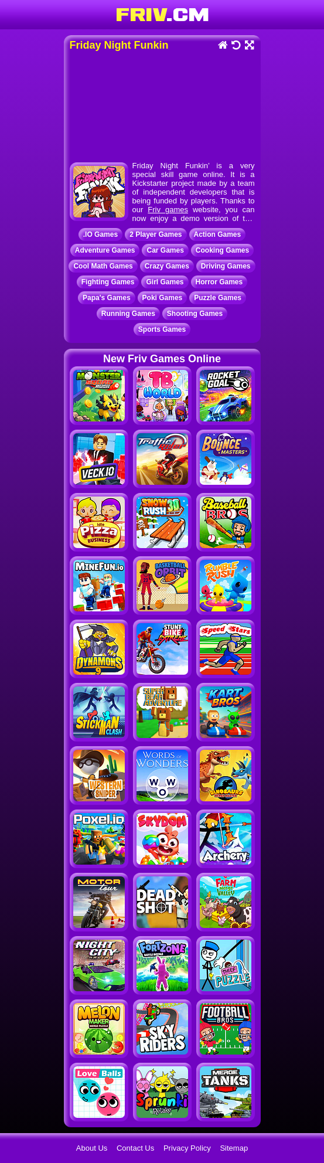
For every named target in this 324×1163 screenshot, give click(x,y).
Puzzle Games (217, 298)
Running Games (128, 314)
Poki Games (162, 298)
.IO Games (100, 234)
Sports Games (162, 329)
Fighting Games (108, 282)
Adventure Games (105, 250)
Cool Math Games (102, 266)
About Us (91, 1148)
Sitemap (234, 1148)
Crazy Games (167, 266)
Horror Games (219, 282)
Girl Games (164, 282)
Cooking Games (222, 250)
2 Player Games (155, 234)
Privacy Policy (187, 1148)
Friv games (168, 209)
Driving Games (226, 266)
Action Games (217, 234)
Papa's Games (107, 298)
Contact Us (135, 1148)
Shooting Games (195, 314)
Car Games (164, 250)
